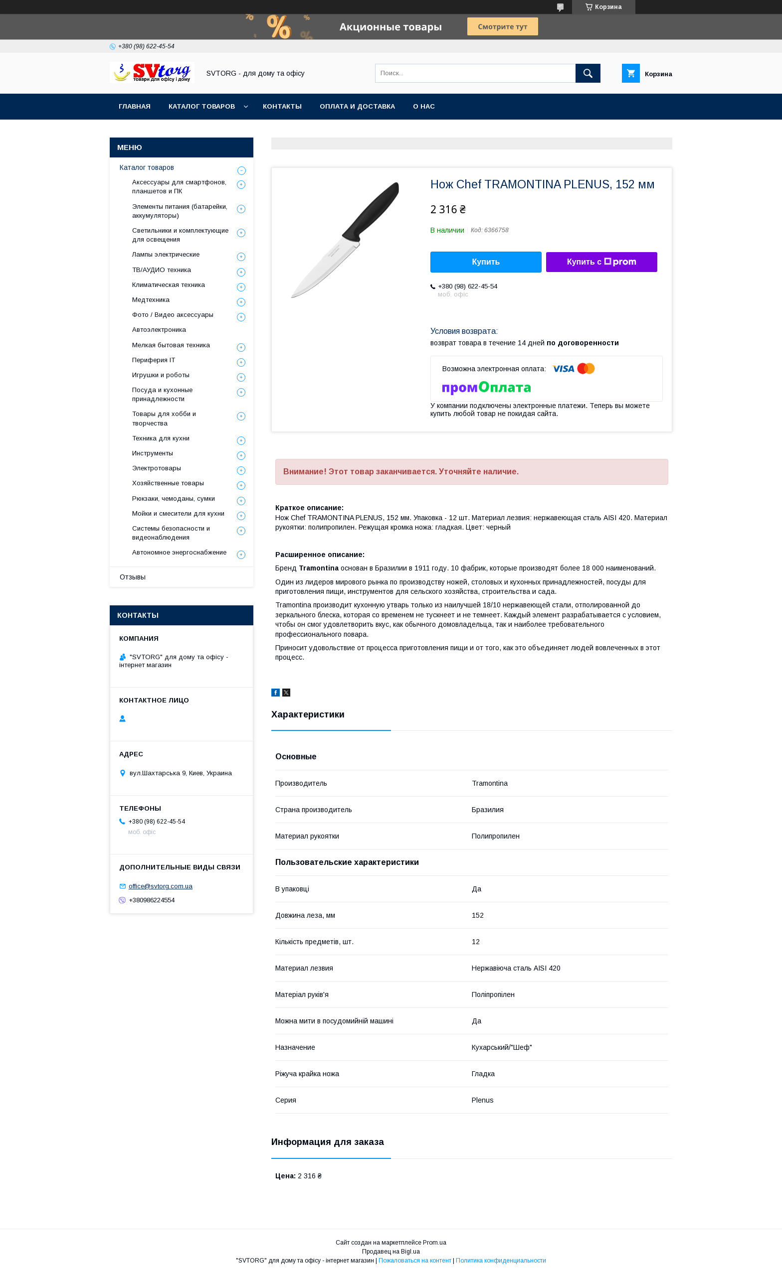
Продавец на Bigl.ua (391, 1251)
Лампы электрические (165, 254)
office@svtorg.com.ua (161, 886)
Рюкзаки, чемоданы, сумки (173, 498)
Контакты (282, 106)
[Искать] (588, 73)
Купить (486, 262)
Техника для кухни (161, 438)
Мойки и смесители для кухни (178, 513)
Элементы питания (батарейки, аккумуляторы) (179, 211)
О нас (424, 106)
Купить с (601, 262)
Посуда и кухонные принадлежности (162, 394)
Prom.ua (434, 1242)
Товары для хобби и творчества (164, 418)
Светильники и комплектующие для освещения (180, 235)
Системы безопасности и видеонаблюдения (171, 533)
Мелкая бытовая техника (171, 345)
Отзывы (133, 577)
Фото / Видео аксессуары (172, 314)
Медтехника (151, 299)
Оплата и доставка (357, 106)
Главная (135, 106)
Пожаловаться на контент (415, 1260)
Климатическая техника (168, 284)
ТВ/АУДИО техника (161, 270)
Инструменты (152, 453)
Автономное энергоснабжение (179, 552)
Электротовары (156, 468)
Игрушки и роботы (161, 375)
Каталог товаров (202, 106)
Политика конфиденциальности (501, 1260)
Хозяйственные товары (168, 483)
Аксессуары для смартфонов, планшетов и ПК (179, 186)
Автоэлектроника (159, 329)
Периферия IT (153, 360)
